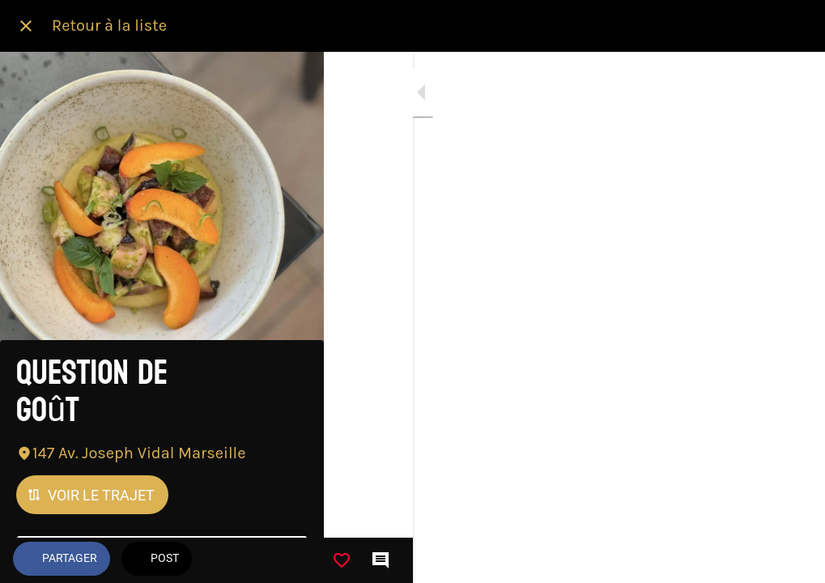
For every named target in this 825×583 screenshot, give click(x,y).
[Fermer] (26, 26)
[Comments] (792, 560)
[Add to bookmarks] (753, 560)
